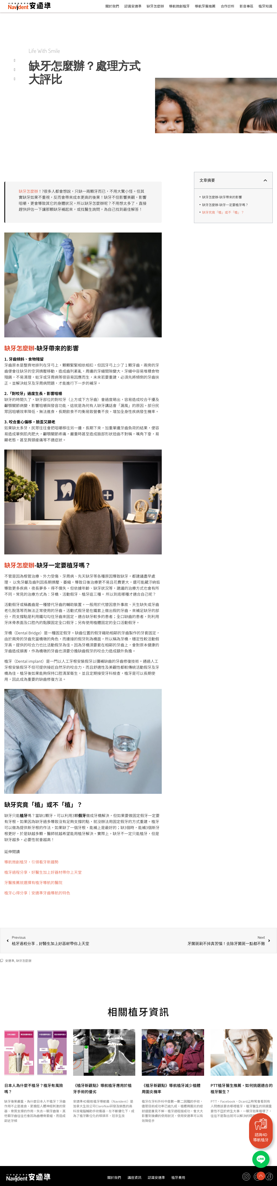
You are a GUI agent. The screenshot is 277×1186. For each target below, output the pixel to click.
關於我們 (112, 6)
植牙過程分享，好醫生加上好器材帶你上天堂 (43, 872)
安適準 (9, 960)
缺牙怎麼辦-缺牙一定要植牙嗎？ (225, 204)
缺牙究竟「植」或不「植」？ (223, 212)
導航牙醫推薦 (205, 6)
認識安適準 (133, 6)
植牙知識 (265, 6)
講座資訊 (134, 1177)
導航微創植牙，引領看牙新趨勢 (31, 862)
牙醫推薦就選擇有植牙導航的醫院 (33, 882)
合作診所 (227, 6)
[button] (265, 180)
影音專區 (246, 6)
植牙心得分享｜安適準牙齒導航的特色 (37, 892)
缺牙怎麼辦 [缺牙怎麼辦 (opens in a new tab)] (28, 191)
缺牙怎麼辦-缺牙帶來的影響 (222, 197)
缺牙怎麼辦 (155, 6)
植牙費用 (178, 1177)
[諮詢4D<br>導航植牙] (260, 1123)
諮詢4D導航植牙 (261, 1137)
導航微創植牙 (179, 6)
